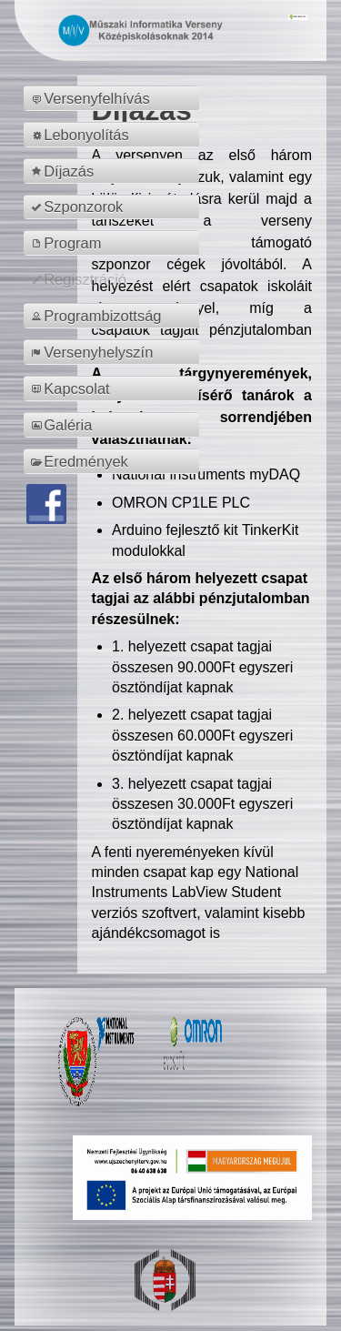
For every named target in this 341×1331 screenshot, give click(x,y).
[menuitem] (114, 98)
